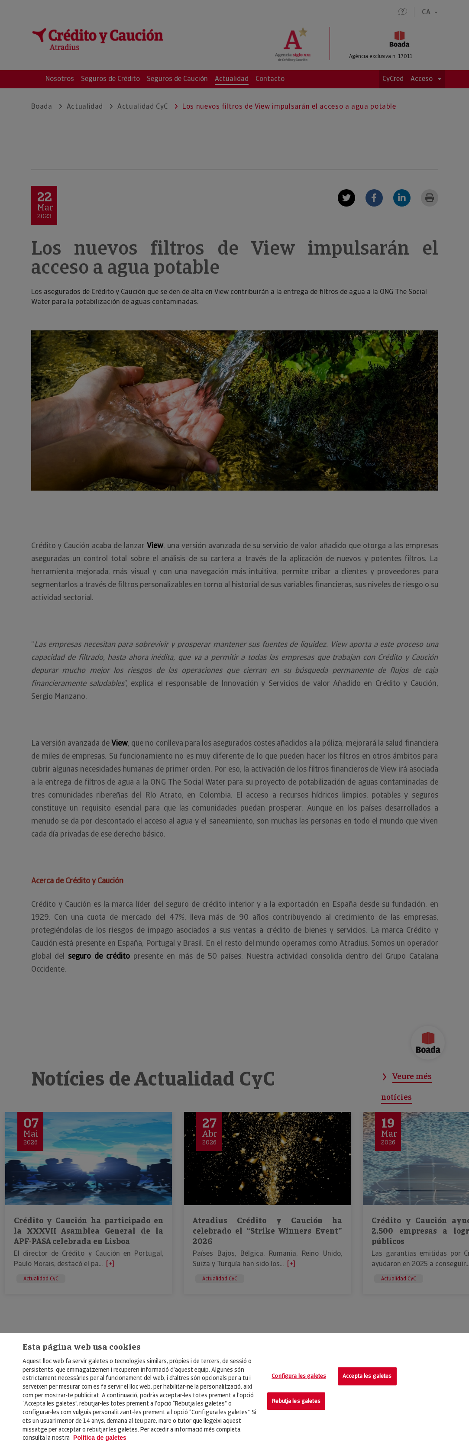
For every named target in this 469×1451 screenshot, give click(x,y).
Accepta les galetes (367, 1376)
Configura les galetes (299, 1376)
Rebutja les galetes (296, 1401)
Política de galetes (99, 1437)
